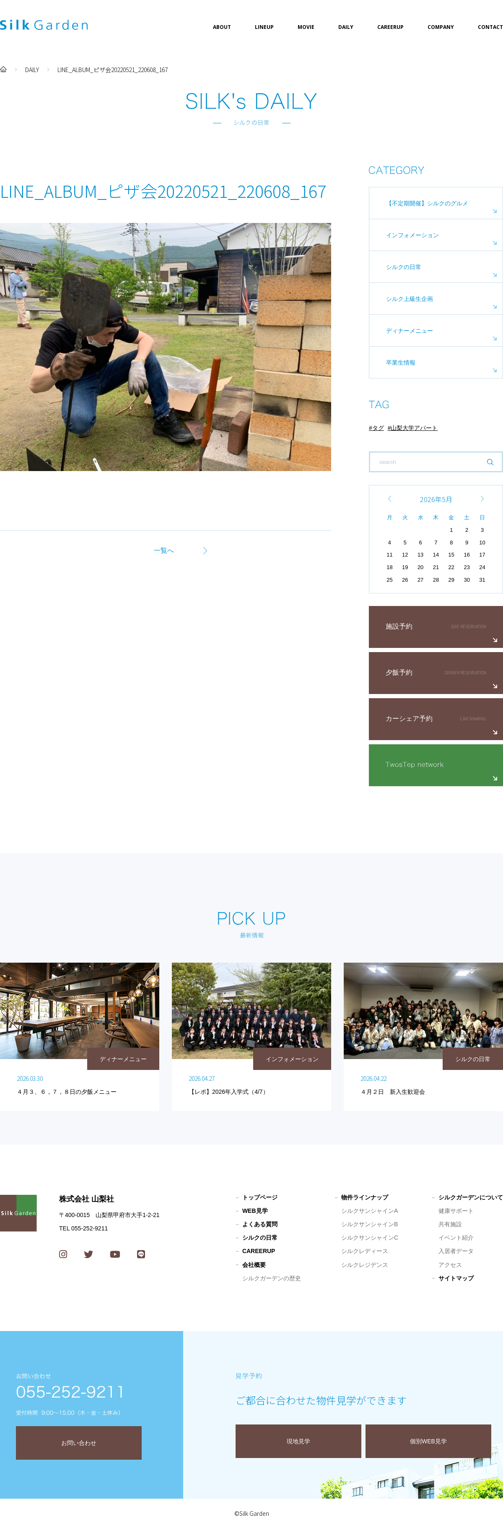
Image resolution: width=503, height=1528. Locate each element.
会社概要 (254, 1264)
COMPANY (441, 27)
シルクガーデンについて (470, 1197)
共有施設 (450, 1224)
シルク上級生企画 (409, 298)
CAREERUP (390, 27)
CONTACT (490, 27)
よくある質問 (259, 1224)
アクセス (450, 1264)
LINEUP (264, 27)
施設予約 (399, 626)
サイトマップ (456, 1278)
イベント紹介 (456, 1237)
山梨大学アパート (414, 428)
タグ (378, 428)
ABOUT (222, 27)
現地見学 (298, 1441)
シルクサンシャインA (369, 1210)
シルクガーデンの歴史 (271, 1278)
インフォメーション (412, 235)
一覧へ (164, 550)
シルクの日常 (403, 267)
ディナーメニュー (409, 330)
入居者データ (456, 1251)
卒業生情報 (400, 362)
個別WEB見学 (428, 1441)
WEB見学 (255, 1210)
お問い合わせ (78, 1443)
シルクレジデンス (364, 1264)
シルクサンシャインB (369, 1224)
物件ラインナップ (364, 1197)
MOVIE (306, 27)
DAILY (345, 27)
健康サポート (456, 1210)
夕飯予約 (399, 672)
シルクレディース (364, 1251)
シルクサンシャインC (369, 1237)
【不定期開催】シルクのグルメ (427, 203)
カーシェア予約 (409, 718)
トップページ (259, 1197)
